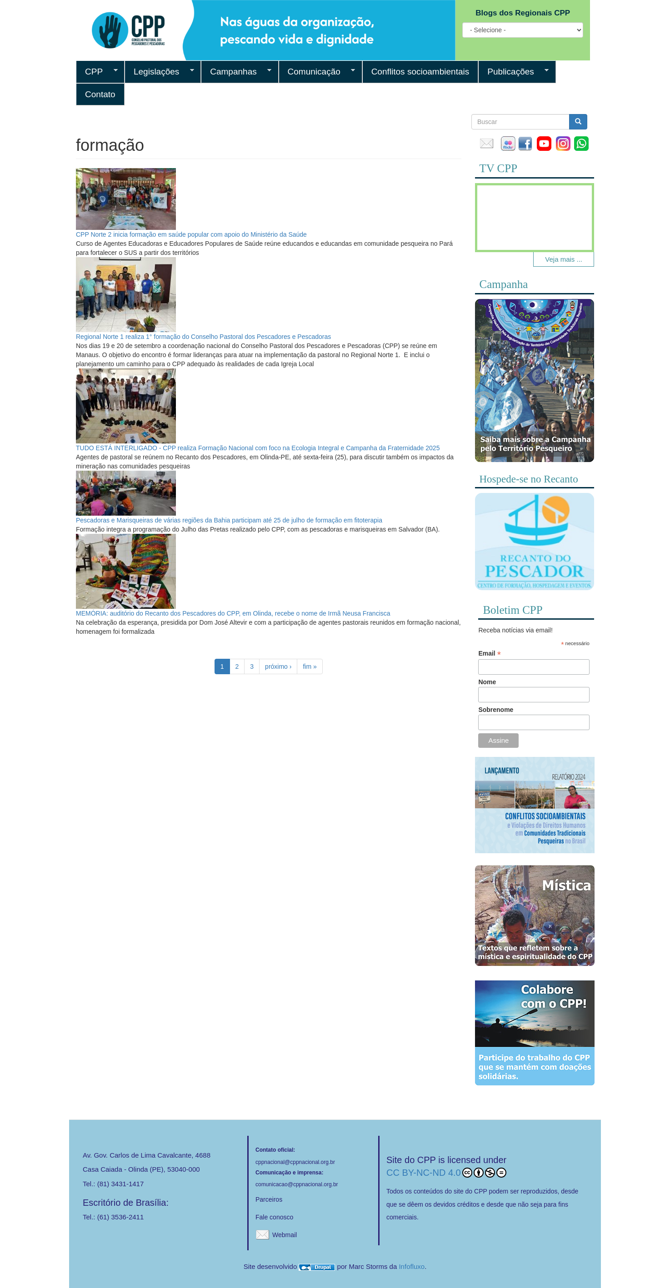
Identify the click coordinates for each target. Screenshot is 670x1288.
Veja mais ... (563, 259)
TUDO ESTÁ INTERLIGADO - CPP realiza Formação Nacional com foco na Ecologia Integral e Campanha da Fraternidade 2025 (258, 448)
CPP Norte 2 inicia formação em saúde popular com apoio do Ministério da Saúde (191, 234)
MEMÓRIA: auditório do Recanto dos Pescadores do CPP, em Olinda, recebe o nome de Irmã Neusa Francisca (233, 613)
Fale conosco (274, 1217)
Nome (487, 682)
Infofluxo (412, 1266)
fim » (309, 666)
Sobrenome (495, 709)
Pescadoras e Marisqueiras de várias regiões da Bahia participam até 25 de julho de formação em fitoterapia (229, 520)
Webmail (284, 1234)
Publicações (513, 72)
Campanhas (236, 72)
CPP (97, 72)
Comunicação (317, 72)
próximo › (278, 666)
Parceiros (268, 1199)
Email (489, 653)
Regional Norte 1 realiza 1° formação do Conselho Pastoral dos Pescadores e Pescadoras (203, 336)
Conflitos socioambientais (420, 71)
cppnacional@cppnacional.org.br (295, 1162)
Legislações (159, 72)
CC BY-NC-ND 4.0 (446, 1173)
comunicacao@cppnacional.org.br (296, 1184)
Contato (100, 94)
